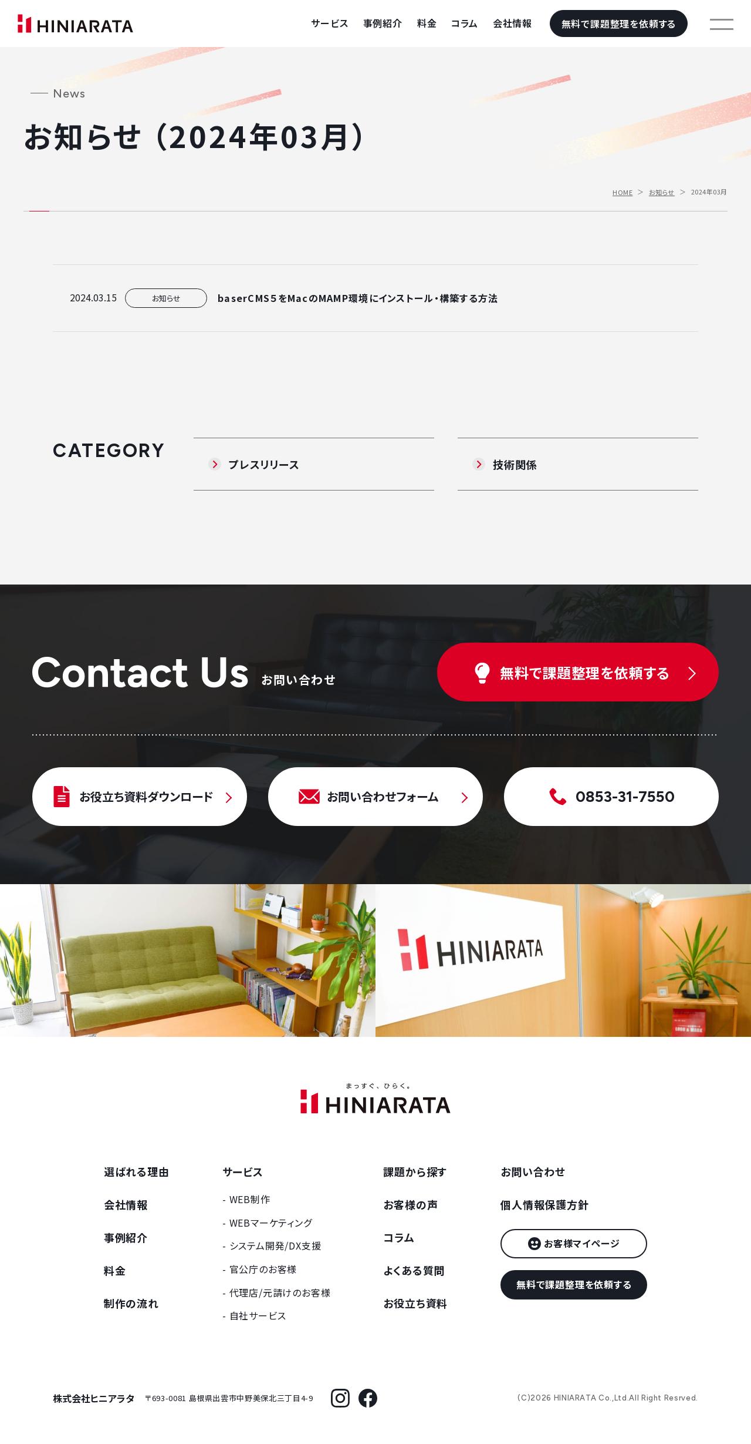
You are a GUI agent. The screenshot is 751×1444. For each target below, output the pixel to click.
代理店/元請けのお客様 (280, 1292)
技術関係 (515, 464)
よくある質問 (414, 1270)
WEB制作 (249, 1199)
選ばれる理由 (137, 1171)
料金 (427, 23)
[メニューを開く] (721, 23)
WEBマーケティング (270, 1222)
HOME (622, 192)
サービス (329, 23)
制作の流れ (131, 1303)
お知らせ (662, 192)
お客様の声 (410, 1204)
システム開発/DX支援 (275, 1245)
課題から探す (415, 1171)
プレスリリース (264, 464)
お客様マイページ (582, 1243)
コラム (464, 23)
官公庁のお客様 (263, 1269)
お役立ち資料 (415, 1303)
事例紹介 (382, 23)
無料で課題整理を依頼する (618, 23)
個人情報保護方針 (544, 1204)
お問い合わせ (533, 1171)
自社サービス (257, 1315)
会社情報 (512, 23)
